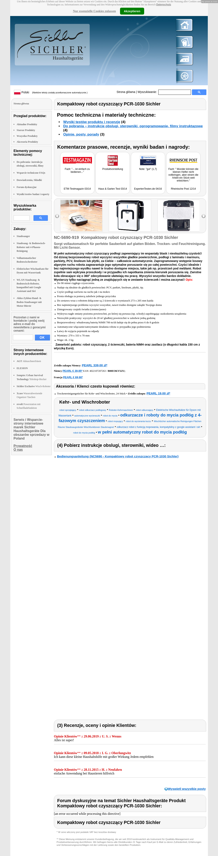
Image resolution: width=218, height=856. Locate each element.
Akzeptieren (132, 11)
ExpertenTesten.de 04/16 (148, 188)
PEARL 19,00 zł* (158, 393)
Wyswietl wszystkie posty (187, 789)
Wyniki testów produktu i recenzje (91, 122)
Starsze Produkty (26, 130)
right (204, 216)
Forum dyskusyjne (27, 187)
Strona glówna (126, 92)
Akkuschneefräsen (29, 361)
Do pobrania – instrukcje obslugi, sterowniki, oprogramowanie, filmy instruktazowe (133, 126)
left (57, 216)
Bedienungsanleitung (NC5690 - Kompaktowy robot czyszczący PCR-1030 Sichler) (117, 456)
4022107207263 (98, 370)
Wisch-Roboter (34, 386)
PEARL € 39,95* (73, 370)
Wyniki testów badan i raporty (33, 194)
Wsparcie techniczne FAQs (31, 172)
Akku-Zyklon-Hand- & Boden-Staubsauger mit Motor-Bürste (29, 302)
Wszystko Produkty (27, 136)
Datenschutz (163, 4)
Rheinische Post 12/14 (183, 188)
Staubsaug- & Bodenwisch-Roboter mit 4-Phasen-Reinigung (31, 247)
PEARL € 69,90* (73, 377)
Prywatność (23, 446)
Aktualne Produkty (27, 124)
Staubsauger (23, 236)
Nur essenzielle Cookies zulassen (94, 11)
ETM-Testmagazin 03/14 (77, 188)
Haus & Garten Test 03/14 (112, 188)
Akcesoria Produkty (27, 141)
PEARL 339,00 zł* (94, 365)
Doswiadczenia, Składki (29, 180)
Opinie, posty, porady (81, 134)
